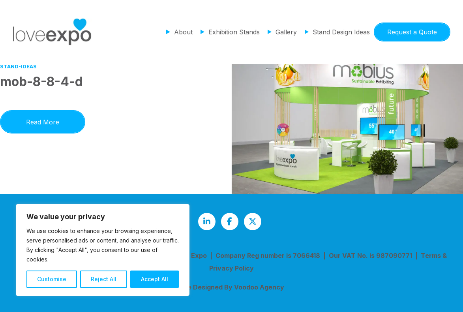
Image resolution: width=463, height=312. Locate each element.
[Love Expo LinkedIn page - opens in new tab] (207, 221)
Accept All (154, 279)
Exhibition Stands (234, 32)
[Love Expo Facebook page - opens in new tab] (229, 221)
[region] (102, 250)
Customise (51, 279)
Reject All (103, 279)
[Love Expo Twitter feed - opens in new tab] (252, 221)
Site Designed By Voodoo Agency (231, 287)
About (183, 32)
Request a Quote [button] (412, 32)
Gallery (286, 32)
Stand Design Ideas (341, 32)
